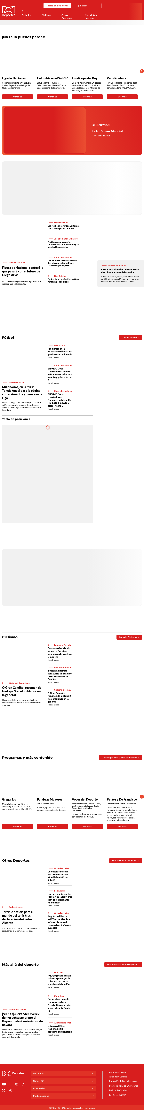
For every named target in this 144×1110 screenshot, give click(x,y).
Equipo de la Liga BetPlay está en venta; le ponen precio (63, 280)
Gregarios (9, 799)
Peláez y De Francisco (122, 799)
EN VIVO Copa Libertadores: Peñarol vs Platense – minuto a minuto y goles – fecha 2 (60, 374)
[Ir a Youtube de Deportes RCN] (4, 1084)
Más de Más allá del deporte (123, 964)
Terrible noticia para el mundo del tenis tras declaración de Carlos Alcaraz (18, 917)
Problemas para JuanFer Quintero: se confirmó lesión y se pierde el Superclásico (63, 244)
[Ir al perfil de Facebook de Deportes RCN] (10, 1084)
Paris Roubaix (116, 78)
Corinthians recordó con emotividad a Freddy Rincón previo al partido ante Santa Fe (59, 1005)
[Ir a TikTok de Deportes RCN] (23, 1084)
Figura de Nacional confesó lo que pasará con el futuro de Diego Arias (22, 271)
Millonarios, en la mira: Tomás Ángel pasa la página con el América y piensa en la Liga (22, 392)
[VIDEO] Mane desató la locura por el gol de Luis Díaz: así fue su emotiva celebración (59, 980)
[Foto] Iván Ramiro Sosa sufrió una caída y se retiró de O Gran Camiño (60, 675)
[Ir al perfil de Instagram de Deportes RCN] (16, 1084)
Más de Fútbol (130, 337)
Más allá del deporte (91, 16)
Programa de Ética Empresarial (123, 1085)
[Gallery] (70, 71)
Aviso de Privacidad (118, 1076)
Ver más (17, 96)
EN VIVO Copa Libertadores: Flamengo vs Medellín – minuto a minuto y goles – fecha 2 (59, 400)
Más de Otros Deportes (125, 860)
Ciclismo (46, 15)
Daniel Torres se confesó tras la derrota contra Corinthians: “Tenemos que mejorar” (62, 263)
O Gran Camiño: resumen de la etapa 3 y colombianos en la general (21, 691)
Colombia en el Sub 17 (52, 78)
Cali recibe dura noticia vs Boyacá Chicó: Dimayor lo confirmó (63, 227)
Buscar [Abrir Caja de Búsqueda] (82, 6)
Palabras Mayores (49, 799)
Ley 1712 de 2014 (117, 1095)
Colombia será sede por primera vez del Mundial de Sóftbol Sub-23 (58, 876)
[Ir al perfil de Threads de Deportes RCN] (10, 1091)
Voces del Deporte (85, 799)
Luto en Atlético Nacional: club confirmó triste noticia (60, 1028)
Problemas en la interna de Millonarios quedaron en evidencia (60, 351)
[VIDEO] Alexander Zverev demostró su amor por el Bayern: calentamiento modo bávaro (22, 1019)
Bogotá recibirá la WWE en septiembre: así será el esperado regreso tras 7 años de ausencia (59, 922)
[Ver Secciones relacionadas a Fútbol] (30, 15)
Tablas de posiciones (57, 5)
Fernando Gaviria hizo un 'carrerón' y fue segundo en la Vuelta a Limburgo (60, 652)
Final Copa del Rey (85, 78)
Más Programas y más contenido (120, 757)
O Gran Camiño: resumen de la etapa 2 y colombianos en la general (59, 697)
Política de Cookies (118, 1090)
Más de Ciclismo (129, 637)
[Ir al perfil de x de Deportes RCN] (3, 1091)
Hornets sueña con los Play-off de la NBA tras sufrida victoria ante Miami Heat (60, 898)
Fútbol (25, 15)
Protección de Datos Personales (124, 1081)
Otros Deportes (66, 16)
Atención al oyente (117, 1072)
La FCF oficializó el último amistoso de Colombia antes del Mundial (120, 271)
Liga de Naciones (14, 78)
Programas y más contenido (27, 758)
